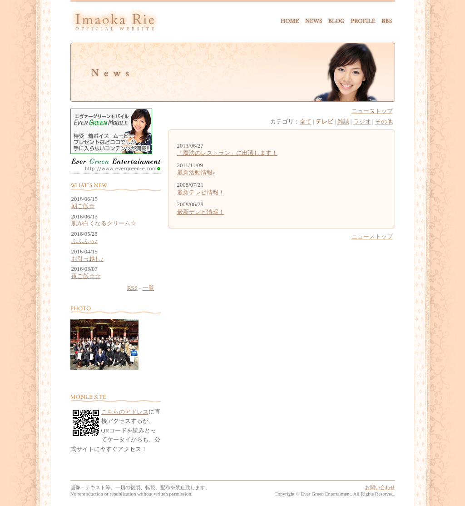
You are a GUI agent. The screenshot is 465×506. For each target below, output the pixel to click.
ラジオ (362, 122)
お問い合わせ (380, 487)
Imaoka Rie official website (114, 22)
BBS (386, 19)
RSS (132, 288)
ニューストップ (372, 111)
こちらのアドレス (124, 412)
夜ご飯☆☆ (86, 276)
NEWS (314, 19)
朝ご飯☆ (83, 206)
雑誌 (343, 122)
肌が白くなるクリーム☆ (103, 224)
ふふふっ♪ (84, 241)
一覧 (148, 288)
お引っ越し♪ (87, 259)
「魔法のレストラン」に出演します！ (227, 153)
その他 (384, 122)
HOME (290, 19)
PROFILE (362, 19)
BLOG (336, 19)
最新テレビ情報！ (200, 192)
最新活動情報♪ (196, 172)
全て (306, 122)
